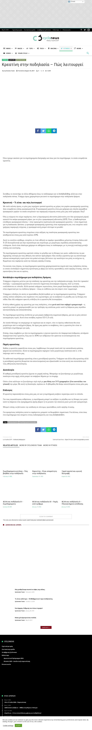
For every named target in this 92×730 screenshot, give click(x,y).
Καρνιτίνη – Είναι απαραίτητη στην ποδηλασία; (44, 472)
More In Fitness (50, 445)
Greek (71, 1)
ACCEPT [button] (18, 725)
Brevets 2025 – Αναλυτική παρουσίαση (17, 661)
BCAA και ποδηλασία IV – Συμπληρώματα (13, 503)
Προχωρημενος (13, 422)
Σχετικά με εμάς (17, 30)
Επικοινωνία (66, 30)
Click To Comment (46, 516)
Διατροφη (12, 60)
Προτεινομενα (21, 60)
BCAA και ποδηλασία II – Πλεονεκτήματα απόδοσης (72, 503)
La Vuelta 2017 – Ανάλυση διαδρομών (23, 438)
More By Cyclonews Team (30, 445)
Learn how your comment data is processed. (40, 520)
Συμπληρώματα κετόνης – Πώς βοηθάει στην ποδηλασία (15, 472)
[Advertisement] (46, 179)
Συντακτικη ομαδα (29, 30)
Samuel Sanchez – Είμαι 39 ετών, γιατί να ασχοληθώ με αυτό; (69, 438)
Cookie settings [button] (8, 725)
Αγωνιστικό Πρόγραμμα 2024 (13, 658)
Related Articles (10, 445)
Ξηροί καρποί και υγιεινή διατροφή (72, 472)
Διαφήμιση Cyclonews (44, 30)
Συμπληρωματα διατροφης (28, 422)
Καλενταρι (56, 30)
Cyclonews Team (9, 71)
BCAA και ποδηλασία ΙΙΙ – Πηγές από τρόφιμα (45, 503)
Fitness (5, 60)
